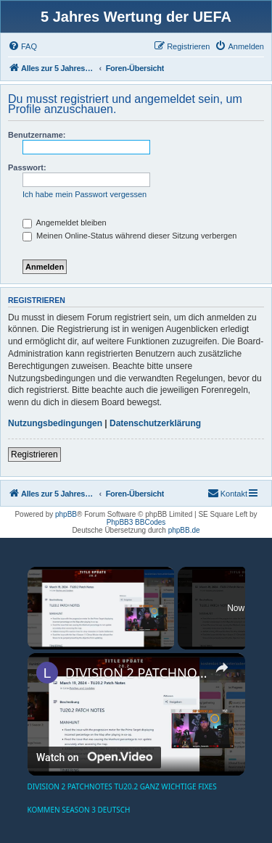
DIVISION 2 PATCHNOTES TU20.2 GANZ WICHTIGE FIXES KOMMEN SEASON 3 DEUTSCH (136, 672)
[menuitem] (22, 46)
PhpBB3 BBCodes (136, 522)
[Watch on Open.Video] (94, 757)
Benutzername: (36, 134)
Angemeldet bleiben (64, 222)
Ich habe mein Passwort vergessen (84, 194)
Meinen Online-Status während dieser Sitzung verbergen (129, 235)
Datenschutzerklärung (155, 423)
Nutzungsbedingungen (55, 423)
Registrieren (34, 454)
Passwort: (27, 167)
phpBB (66, 514)
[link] (47, 673)
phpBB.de (184, 530)
